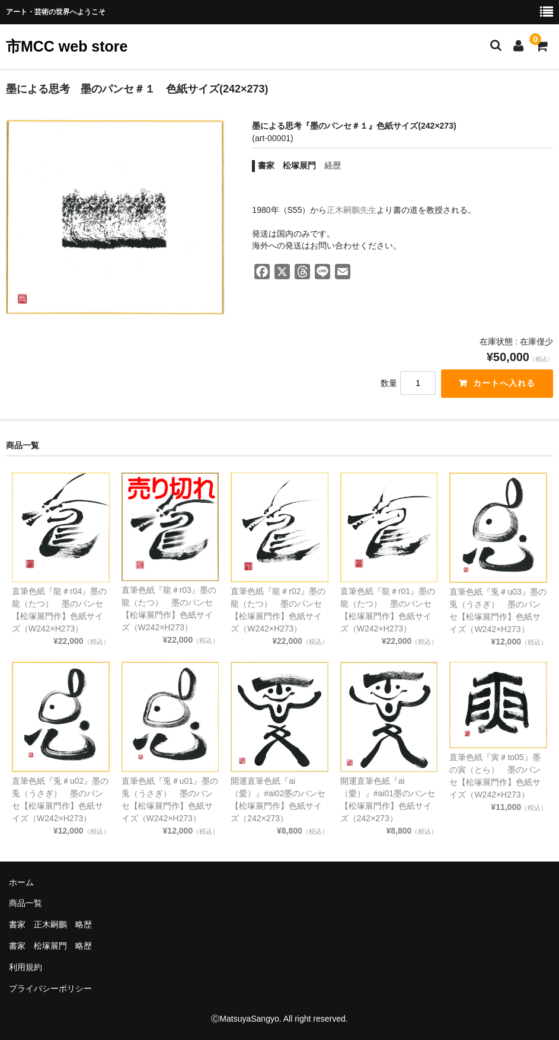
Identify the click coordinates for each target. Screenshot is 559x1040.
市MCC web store (66, 46)
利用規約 (25, 967)
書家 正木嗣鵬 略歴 (50, 924)
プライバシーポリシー (50, 988)
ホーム (21, 882)
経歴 (332, 165)
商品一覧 (25, 903)
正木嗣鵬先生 (351, 210)
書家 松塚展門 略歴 (50, 945)
